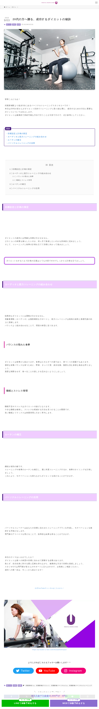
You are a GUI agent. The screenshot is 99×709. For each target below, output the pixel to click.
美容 (14, 24)
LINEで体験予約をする (25, 703)
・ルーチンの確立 (13, 140)
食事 (18, 24)
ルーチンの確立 (19, 184)
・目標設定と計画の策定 (16, 133)
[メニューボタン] (96, 2)
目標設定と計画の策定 (22, 169)
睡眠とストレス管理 (24, 180)
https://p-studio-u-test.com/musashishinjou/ (49, 649)
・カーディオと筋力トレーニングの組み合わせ (26, 137)
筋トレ (9, 24)
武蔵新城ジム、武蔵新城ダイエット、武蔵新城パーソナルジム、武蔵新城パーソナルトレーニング (59, 685)
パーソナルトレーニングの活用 (26, 188)
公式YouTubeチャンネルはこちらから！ (49, 588)
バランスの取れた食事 (25, 176)
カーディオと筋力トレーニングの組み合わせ (31, 173)
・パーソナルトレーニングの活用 (20, 143)
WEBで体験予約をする (73, 703)
